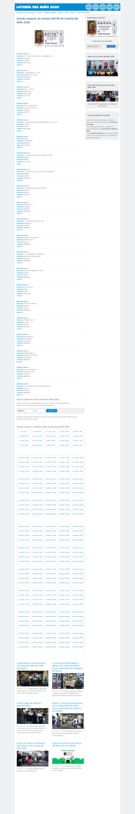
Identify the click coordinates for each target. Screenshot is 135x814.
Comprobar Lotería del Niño (102, 41)
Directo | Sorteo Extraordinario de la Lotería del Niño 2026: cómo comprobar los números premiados (67, 707)
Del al (23, 431)
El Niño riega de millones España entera (29, 704)
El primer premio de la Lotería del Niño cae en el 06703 (66, 744)
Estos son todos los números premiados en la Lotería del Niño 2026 (31, 746)
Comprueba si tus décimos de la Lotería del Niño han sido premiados (31, 666)
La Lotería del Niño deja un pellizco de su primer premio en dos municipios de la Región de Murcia (67, 667)
